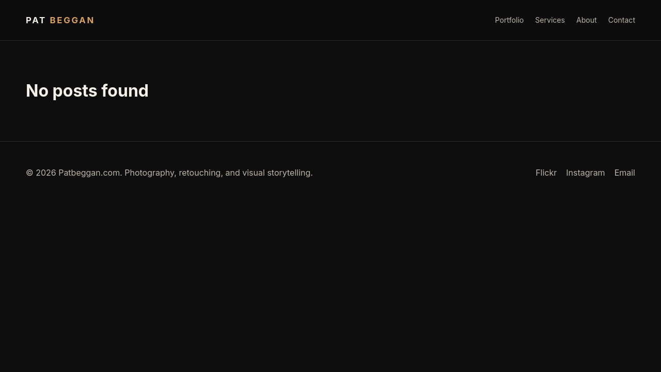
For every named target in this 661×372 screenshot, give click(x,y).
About (586, 20)
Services (550, 20)
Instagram (585, 172)
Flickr (546, 172)
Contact (621, 20)
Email (625, 172)
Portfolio (509, 20)
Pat (60, 20)
